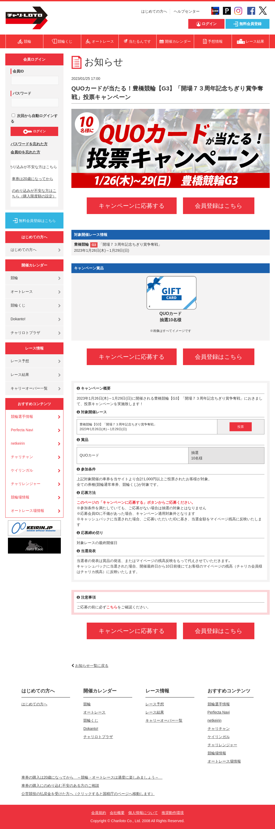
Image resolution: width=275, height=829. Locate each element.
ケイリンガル (22, 470)
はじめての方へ (154, 11)
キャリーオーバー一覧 (29, 388)
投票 (240, 427)
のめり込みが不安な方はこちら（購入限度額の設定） (34, 193)
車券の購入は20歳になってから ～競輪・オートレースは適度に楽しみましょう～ (92, 777)
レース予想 (20, 361)
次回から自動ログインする (34, 118)
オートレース (22, 291)
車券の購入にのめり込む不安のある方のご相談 (60, 785)
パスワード (22, 93)
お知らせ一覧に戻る (91, 665)
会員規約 (98, 813)
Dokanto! (18, 319)
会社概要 (117, 813)
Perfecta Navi (22, 430)
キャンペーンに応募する (132, 205)
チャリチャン (22, 457)
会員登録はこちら (218, 205)
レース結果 (20, 374)
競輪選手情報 (22, 416)
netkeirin (18, 443)
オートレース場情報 (27, 510)
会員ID (18, 71)
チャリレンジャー (25, 484)
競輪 (14, 278)
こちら (111, 607)
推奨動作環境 (173, 813)
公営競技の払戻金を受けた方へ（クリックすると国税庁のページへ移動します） (88, 794)
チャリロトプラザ (25, 333)
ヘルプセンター (187, 11)
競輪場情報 (20, 497)
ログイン (34, 131)
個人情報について (143, 813)
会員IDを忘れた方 (25, 152)
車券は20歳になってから (32, 179)
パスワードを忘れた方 (29, 144)
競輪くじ (18, 305)
